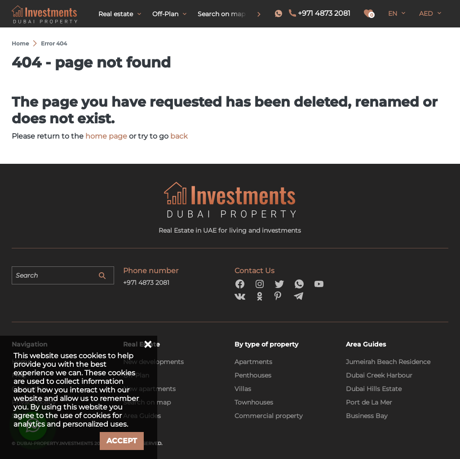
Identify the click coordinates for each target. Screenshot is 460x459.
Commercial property (268, 416)
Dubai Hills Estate (374, 389)
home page (106, 136)
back (179, 136)
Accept (121, 440)
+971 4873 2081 (324, 13)
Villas (242, 389)
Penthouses (252, 375)
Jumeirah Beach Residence (388, 362)
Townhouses (253, 402)
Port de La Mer (369, 402)
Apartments (253, 362)
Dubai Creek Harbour (379, 375)
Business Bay (367, 416)
